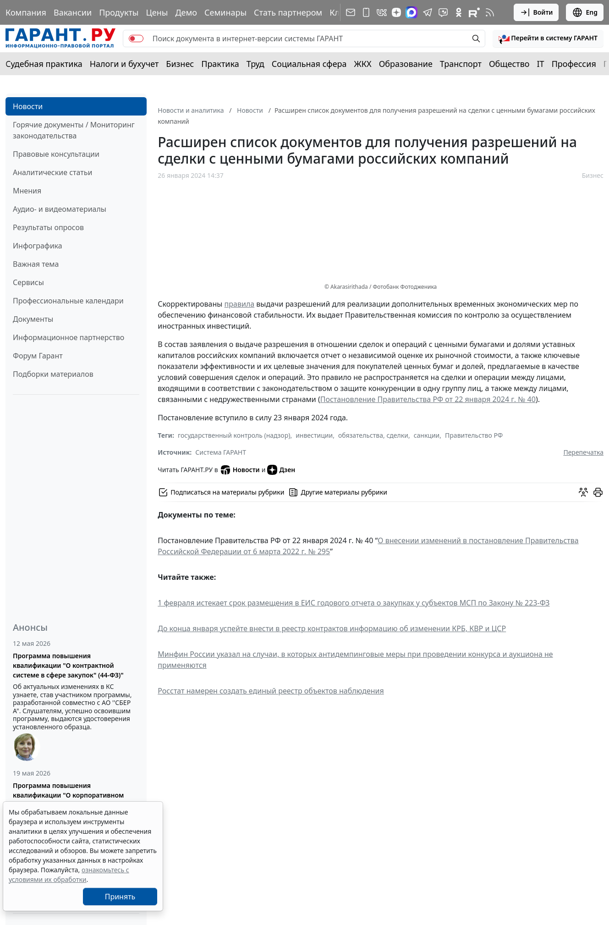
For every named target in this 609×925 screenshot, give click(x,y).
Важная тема (36, 264)
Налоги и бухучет (124, 63)
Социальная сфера (309, 63)
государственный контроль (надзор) (234, 435)
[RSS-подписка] (489, 12)
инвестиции (314, 435)
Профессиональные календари (68, 301)
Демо (186, 12)
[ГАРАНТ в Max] (411, 12)
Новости (28, 106)
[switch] (136, 38)
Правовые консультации (56, 154)
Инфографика (37, 246)
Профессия (574, 63)
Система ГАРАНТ (220, 452)
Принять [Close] (120, 897)
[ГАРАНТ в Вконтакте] (381, 12)
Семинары (225, 12)
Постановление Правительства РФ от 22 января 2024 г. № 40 (428, 399)
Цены (157, 12)
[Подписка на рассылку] (350, 12)
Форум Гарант (38, 356)
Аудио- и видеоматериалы (59, 209)
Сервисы (28, 282)
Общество (509, 63)
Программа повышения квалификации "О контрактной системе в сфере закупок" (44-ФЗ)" (68, 665)
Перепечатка (583, 452)
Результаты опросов (48, 227)
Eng (585, 12)
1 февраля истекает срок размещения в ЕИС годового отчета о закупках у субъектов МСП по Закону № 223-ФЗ (353, 603)
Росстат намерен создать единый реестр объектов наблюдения (271, 691)
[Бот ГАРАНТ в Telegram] (443, 12)
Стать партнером (288, 12)
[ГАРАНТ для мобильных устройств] (366, 12)
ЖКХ (363, 63)
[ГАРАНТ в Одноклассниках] (458, 12)
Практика (220, 63)
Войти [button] (536, 12)
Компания (25, 12)
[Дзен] (396, 12)
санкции (427, 435)
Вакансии (73, 12)
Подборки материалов (53, 374)
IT (540, 63)
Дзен (281, 470)
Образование (406, 63)
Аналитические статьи (52, 172)
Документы (33, 319)
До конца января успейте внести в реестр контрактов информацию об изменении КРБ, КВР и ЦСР (332, 628)
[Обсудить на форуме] (583, 492)
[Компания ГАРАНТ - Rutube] (474, 12)
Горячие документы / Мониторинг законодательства (74, 130)
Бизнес (180, 63)
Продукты (118, 12)
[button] (548, 38)
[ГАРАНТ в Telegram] (427, 12)
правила (240, 304)
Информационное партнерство (68, 337)
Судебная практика (43, 63)
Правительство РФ (474, 435)
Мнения (27, 191)
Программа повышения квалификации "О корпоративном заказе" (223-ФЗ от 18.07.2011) (68, 795)
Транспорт (461, 63)
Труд (255, 63)
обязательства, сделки (373, 435)
